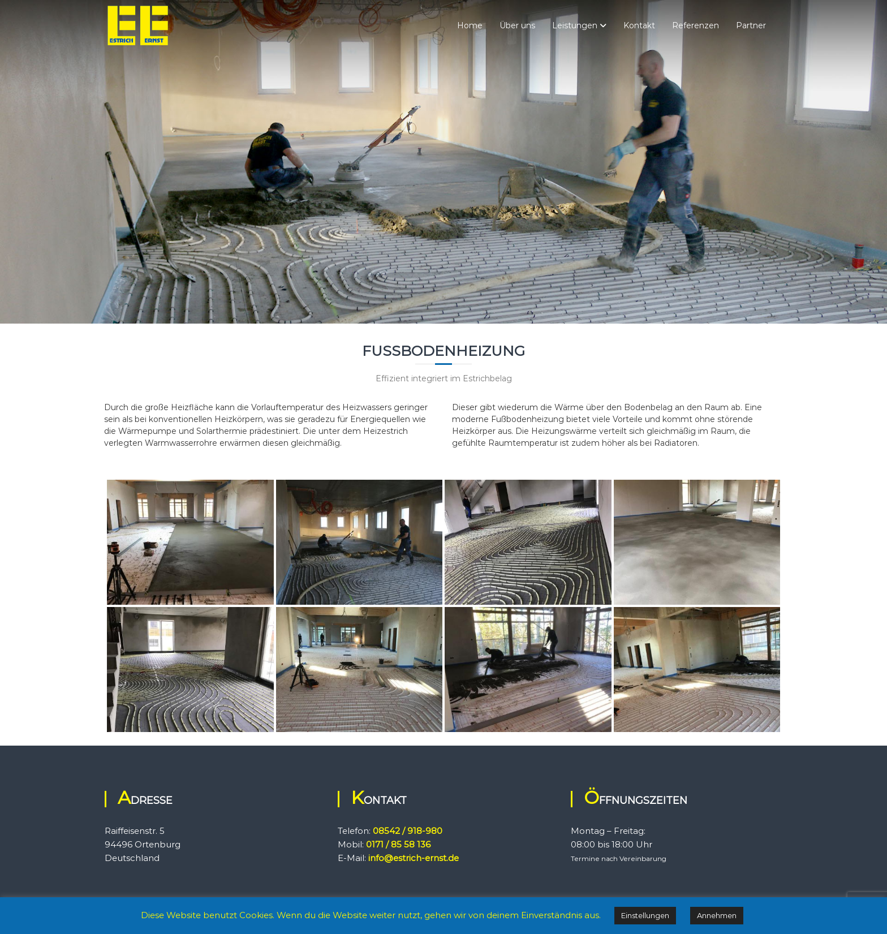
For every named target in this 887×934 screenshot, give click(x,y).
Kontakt (639, 25)
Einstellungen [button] (645, 915)
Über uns (517, 25)
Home (470, 25)
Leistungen (574, 25)
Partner (751, 25)
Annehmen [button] (717, 915)
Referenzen (695, 25)
